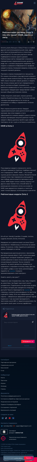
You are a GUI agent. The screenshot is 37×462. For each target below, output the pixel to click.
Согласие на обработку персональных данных (15, 399)
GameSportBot (8, 426)
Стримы (3, 389)
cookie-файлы (18, 458)
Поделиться (9, 309)
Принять (28, 458)
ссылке (12, 271)
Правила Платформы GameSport (11, 404)
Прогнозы (4, 380)
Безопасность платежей (8, 410)
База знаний (4, 368)
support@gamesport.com (23, 426)
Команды (3, 386)
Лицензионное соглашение (9, 401)
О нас (2, 370)
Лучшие (26, 345)
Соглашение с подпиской (9, 407)
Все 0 (9, 345)
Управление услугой (7, 365)
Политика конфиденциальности (11, 396)
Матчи (3, 377)
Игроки (3, 383)
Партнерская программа (8, 362)
